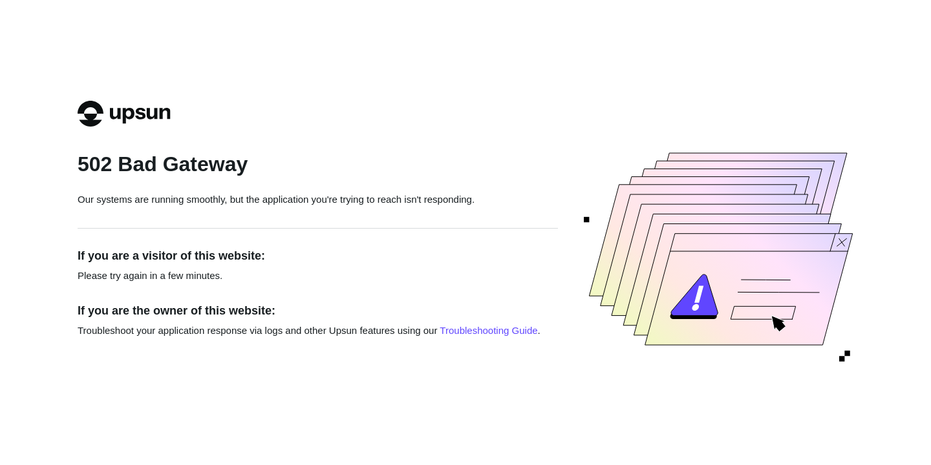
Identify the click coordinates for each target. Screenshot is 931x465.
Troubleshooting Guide (488, 330)
